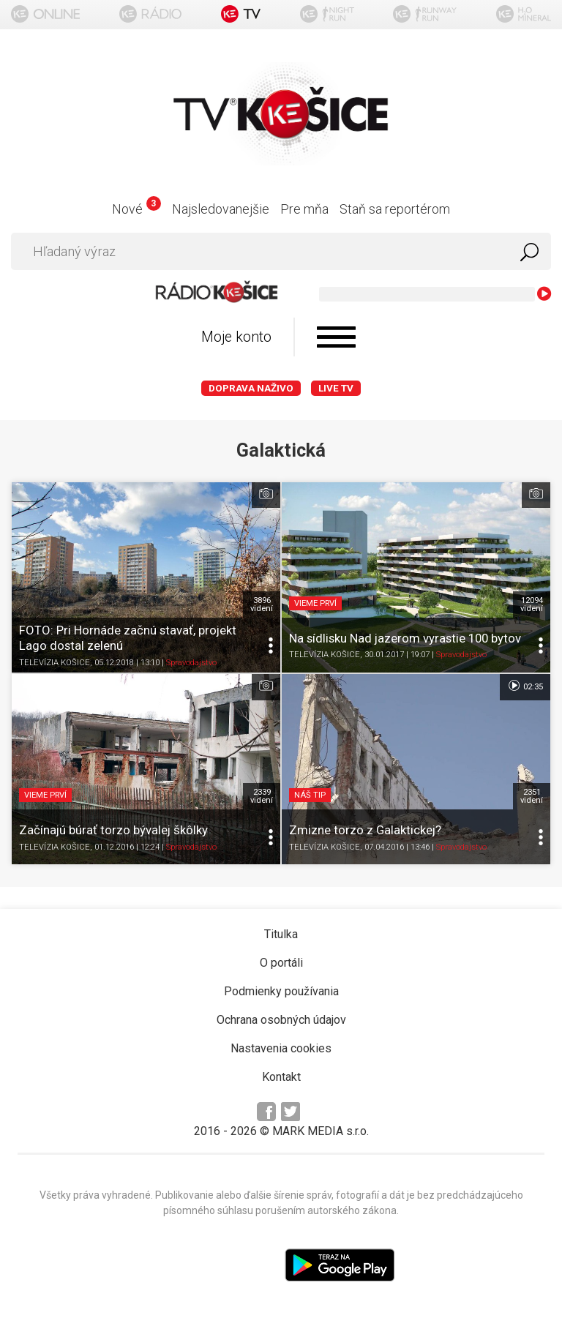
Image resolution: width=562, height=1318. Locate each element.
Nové (136, 209)
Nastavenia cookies (281, 1048)
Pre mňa (304, 209)
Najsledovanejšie (220, 209)
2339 (261, 796)
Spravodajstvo (191, 662)
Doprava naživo (251, 388)
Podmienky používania (281, 991)
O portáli (281, 963)
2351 (531, 796)
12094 (531, 604)
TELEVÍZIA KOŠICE (54, 662)
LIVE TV (335, 388)
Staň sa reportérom (395, 209)
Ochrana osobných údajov (281, 1020)
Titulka (281, 934)
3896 (261, 604)
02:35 (525, 686)
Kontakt (281, 1077)
